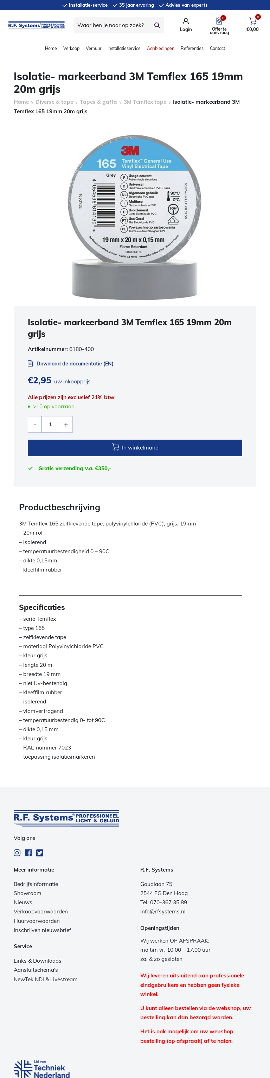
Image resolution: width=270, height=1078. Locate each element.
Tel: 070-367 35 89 (163, 902)
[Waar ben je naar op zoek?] (112, 25)
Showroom (27, 893)
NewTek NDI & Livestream (46, 979)
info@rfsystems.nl (163, 911)
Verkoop (71, 48)
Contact (217, 48)
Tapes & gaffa (98, 101)
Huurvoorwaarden (37, 921)
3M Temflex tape (145, 101)
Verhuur (93, 48)
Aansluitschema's (36, 970)
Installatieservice (124, 48)
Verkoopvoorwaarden (41, 911)
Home (51, 48)
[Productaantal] (50, 424)
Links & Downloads (38, 960)
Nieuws (23, 902)
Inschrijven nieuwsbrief (42, 930)
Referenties (192, 48)
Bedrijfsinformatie (36, 884)
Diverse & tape (54, 101)
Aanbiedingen (160, 48)
